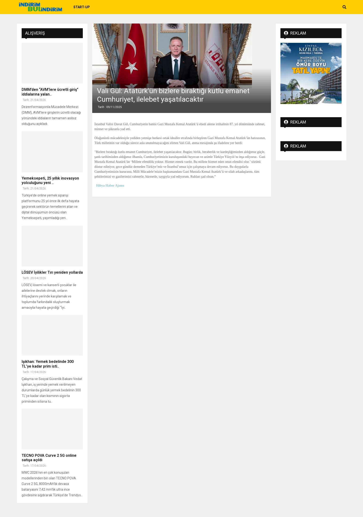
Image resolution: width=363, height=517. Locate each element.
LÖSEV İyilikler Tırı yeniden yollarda (52, 272)
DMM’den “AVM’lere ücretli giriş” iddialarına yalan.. (50, 91)
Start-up (81, 7)
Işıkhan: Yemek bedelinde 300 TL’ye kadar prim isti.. (48, 363)
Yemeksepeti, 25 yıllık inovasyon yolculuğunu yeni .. (50, 180)
